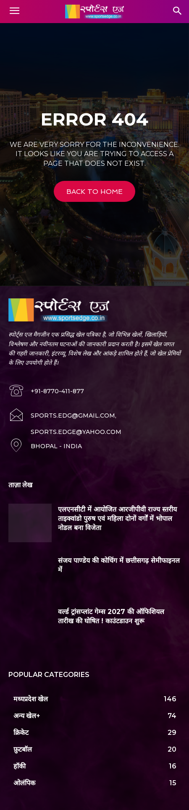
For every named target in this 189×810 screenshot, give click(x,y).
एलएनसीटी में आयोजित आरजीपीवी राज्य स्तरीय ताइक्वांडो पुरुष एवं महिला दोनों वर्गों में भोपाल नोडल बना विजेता (117, 518)
